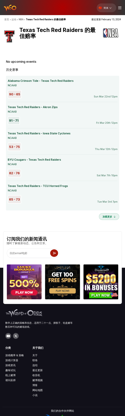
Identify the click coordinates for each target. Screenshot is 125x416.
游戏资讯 (10, 365)
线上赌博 (10, 375)
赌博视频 (37, 380)
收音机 (36, 375)
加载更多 (109, 216)
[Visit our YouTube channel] (8, 336)
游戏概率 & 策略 (14, 355)
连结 (35, 365)
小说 (35, 395)
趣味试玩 (10, 370)
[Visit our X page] (16, 336)
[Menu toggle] (119, 7)
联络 (35, 360)
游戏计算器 (11, 360)
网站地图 (37, 390)
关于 (35, 355)
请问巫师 (10, 380)
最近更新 (37, 370)
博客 (35, 385)
